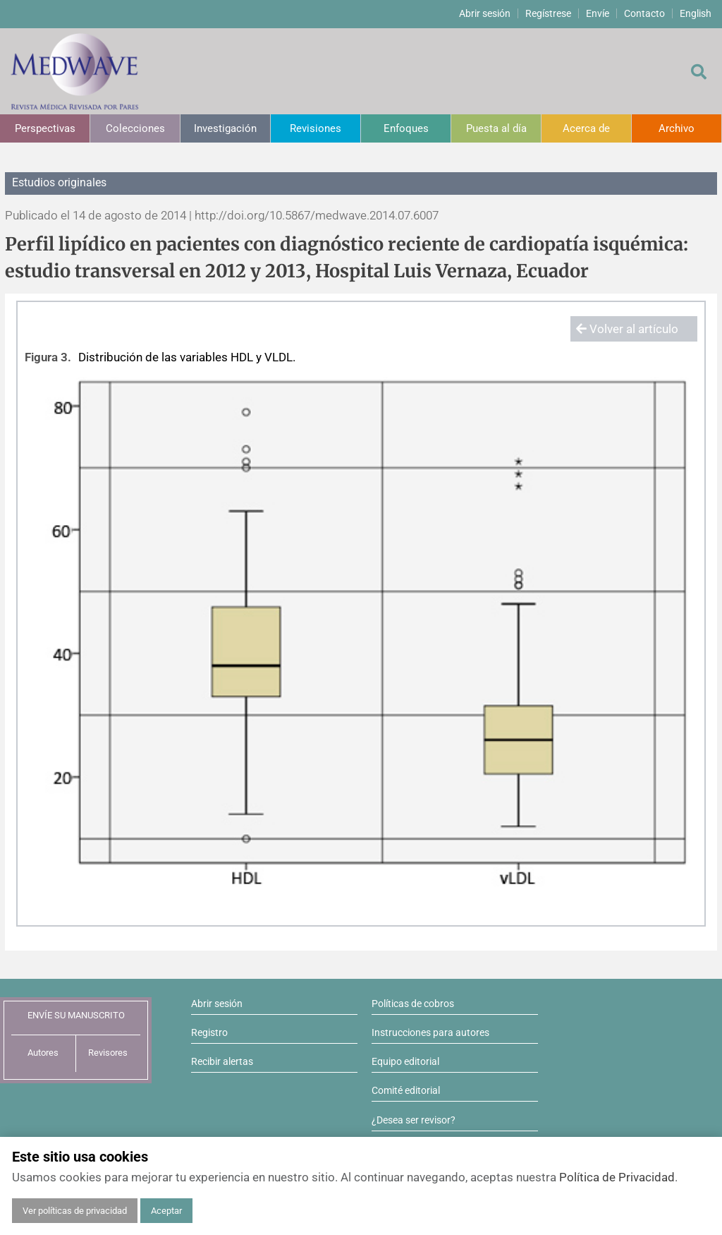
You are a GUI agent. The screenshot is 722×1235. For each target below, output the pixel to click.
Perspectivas (45, 128)
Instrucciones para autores (430, 1032)
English (695, 13)
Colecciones (135, 128)
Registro (209, 1032)
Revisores (108, 1052)
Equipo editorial (405, 1061)
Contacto (644, 13)
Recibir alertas (222, 1061)
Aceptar (166, 1210)
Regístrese (548, 13)
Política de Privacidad (617, 1177)
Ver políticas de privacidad (75, 1210)
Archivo (677, 128)
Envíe (597, 13)
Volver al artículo (627, 329)
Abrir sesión (484, 13)
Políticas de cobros (413, 1003)
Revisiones (315, 128)
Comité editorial (406, 1090)
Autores (43, 1052)
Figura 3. (48, 357)
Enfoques (406, 128)
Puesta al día (496, 128)
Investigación (225, 128)
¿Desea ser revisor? (413, 1120)
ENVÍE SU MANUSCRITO (76, 1015)
